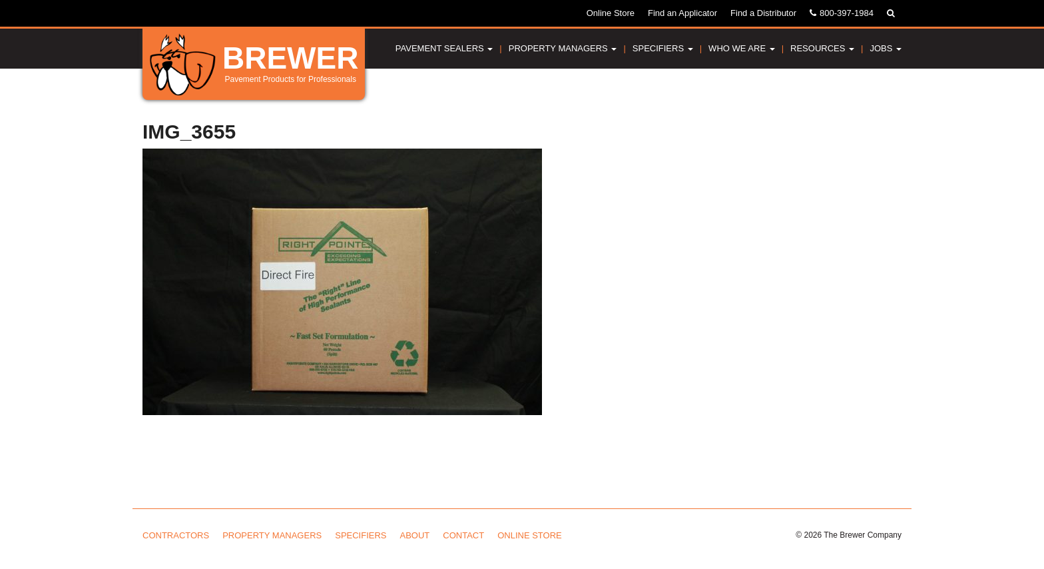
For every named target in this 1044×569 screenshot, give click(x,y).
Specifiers (663, 48)
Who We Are (741, 48)
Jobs (886, 48)
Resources (822, 48)
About (415, 535)
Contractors (175, 535)
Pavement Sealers (444, 48)
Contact (463, 535)
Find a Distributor (763, 13)
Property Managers (563, 48)
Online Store (611, 13)
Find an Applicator (682, 13)
